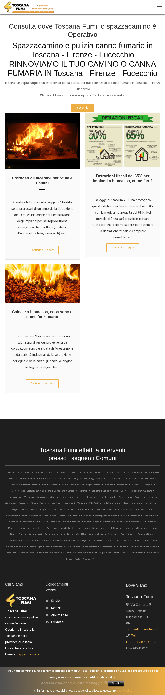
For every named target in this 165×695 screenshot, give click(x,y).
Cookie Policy (124, 691)
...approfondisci (28, 654)
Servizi (55, 601)
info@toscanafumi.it (142, 629)
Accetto (116, 683)
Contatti (57, 622)
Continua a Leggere (42, 250)
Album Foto (59, 615)
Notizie (56, 608)
